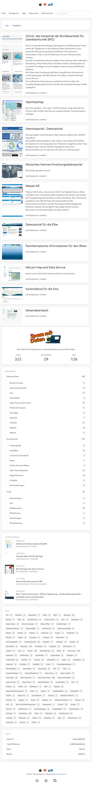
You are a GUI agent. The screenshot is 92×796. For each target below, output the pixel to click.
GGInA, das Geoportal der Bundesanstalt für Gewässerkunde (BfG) (55, 37)
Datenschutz (47, 13)
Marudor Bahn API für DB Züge (29, 556)
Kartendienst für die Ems (42, 289)
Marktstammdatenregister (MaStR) (31, 543)
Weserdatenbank (37, 310)
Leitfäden (33, 571)
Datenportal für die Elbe (42, 224)
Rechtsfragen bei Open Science (30, 568)
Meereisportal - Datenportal (44, 128)
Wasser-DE (33, 186)
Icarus (63, 774)
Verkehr (34, 559)
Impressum (34, 13)
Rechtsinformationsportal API (29, 581)
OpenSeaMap (34, 102)
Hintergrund (22, 571)
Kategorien (14, 13)
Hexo (57, 774)
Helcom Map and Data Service (45, 267)
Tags (24, 13)
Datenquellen (32, 93)
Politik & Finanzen (38, 584)
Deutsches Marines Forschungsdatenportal (54, 164)
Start (4, 13)
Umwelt (43, 93)
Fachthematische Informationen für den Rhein (56, 246)
